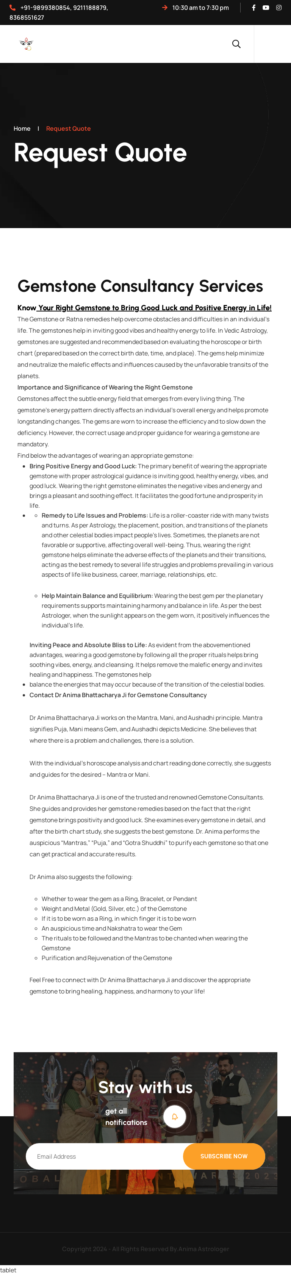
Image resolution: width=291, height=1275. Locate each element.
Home (22, 128)
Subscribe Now (224, 1156)
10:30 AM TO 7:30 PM (195, 7)
